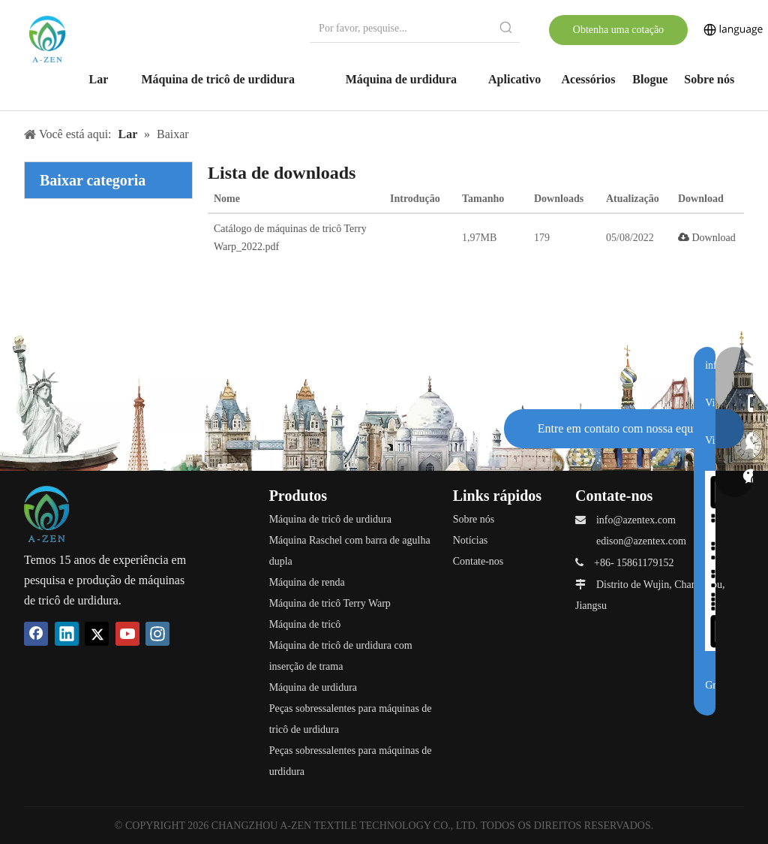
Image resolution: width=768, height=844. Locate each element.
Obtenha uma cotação (618, 29)
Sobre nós (474, 519)
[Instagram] (158, 634)
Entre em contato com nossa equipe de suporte (623, 435)
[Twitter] (97, 634)
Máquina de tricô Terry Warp (330, 603)
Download (707, 237)
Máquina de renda (307, 582)
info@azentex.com (636, 520)
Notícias (470, 540)
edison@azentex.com (641, 541)
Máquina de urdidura (313, 687)
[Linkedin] (67, 634)
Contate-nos (478, 561)
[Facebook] (36, 634)
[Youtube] (128, 634)
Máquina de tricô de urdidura (330, 519)
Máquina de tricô (305, 624)
